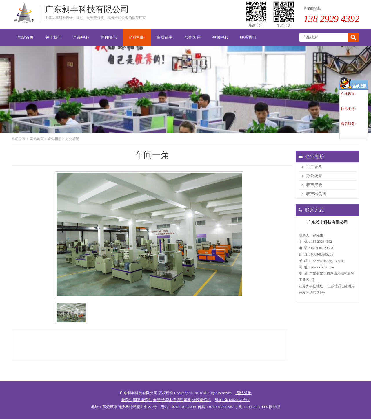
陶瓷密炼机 (142, 400)
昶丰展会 (314, 185)
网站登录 (243, 393)
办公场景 (72, 139)
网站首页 (37, 139)
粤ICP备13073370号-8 (232, 400)
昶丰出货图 (316, 194)
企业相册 (54, 139)
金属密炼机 (162, 400)
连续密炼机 (181, 400)
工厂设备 (314, 167)
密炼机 (126, 400)
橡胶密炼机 (201, 400)
